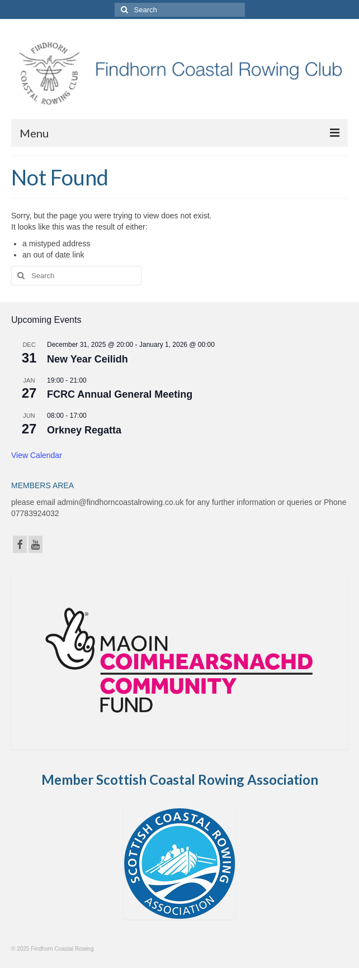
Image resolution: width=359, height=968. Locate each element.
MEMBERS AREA (42, 485)
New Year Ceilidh (87, 359)
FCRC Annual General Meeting (119, 394)
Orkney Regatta (84, 430)
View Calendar (36, 455)
